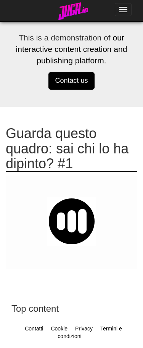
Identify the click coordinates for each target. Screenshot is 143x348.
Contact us (71, 80)
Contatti (34, 328)
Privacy (84, 328)
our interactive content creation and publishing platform (71, 49)
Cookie (59, 328)
